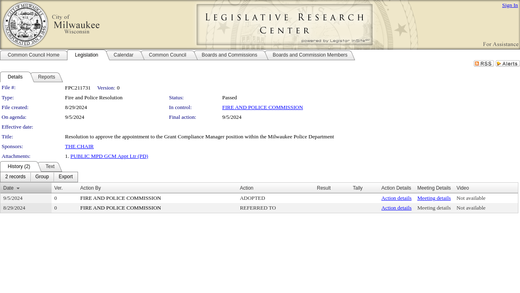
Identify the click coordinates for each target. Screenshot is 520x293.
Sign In (510, 5)
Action (246, 188)
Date (8, 188)
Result (324, 188)
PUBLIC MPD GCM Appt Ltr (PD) (109, 156)
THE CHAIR (79, 146)
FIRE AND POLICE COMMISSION (262, 107)
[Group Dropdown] (42, 177)
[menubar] (39, 177)
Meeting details (434, 198)
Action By (90, 188)
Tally (358, 188)
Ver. (58, 188)
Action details (396, 198)
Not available (471, 198)
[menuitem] (15, 177)
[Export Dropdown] (66, 177)
